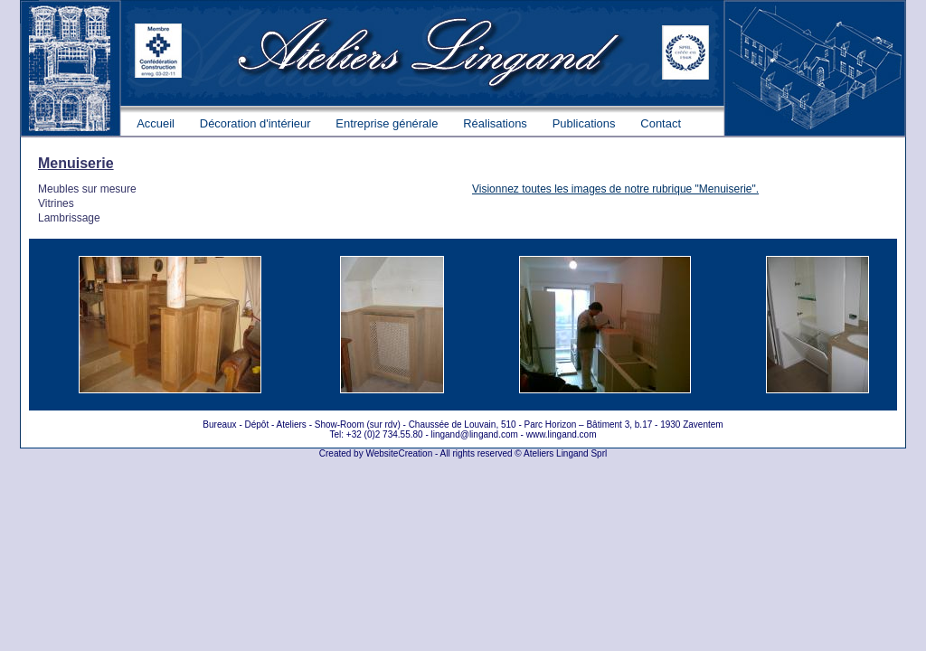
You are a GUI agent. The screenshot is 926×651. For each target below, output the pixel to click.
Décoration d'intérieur (255, 123)
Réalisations (495, 123)
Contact (660, 123)
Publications (584, 123)
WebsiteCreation (398, 453)
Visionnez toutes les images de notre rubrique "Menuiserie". (615, 189)
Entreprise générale (386, 123)
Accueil (156, 123)
